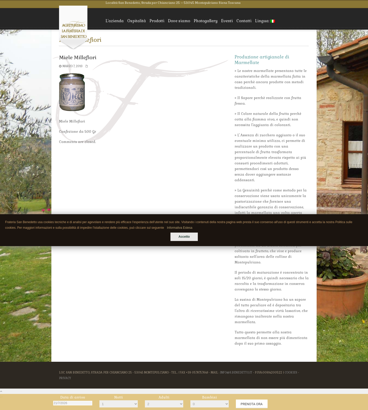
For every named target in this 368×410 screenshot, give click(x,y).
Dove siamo (179, 20)
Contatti (243, 20)
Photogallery (205, 20)
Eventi (227, 20)
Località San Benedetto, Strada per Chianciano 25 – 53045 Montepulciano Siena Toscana (173, 3)
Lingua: (265, 20)
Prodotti (157, 20)
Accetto (184, 236)
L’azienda (115, 20)
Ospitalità (136, 20)
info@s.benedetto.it (236, 372)
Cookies (291, 372)
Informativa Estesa (179, 228)
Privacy (65, 378)
